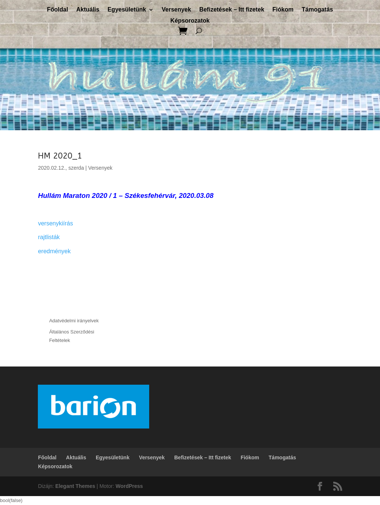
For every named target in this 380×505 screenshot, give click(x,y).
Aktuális (87, 10)
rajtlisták (49, 237)
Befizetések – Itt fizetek (231, 10)
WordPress (129, 486)
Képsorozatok (190, 21)
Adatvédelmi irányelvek (74, 320)
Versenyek (176, 10)
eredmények (54, 251)
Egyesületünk (127, 10)
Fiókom (283, 10)
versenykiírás (55, 223)
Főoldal (57, 10)
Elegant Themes (75, 486)
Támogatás (317, 10)
